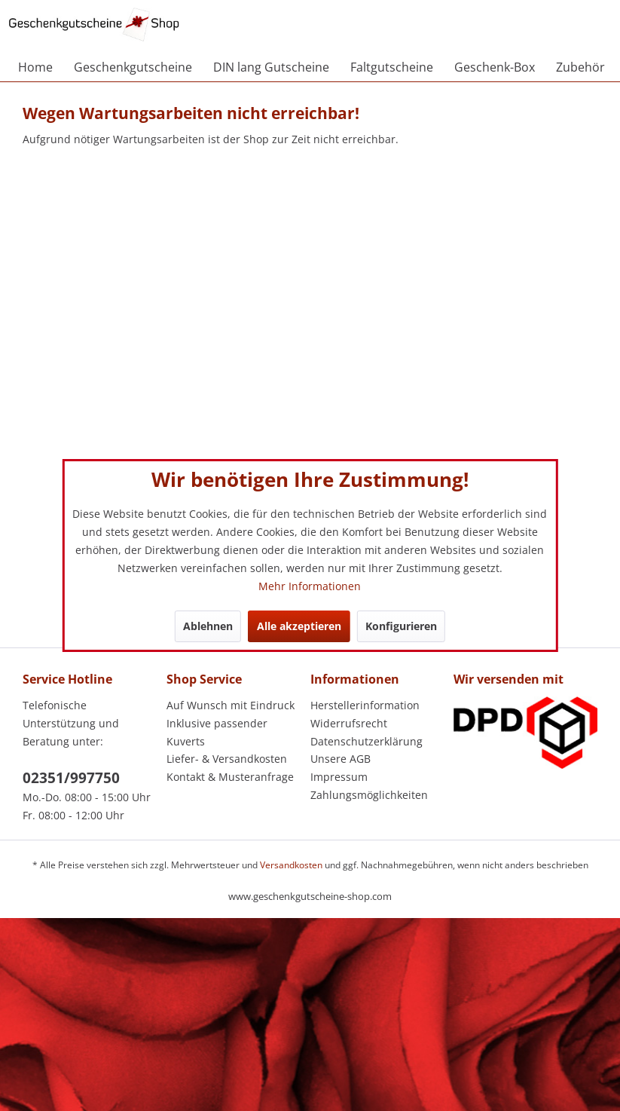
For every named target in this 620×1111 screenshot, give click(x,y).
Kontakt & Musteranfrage (230, 777)
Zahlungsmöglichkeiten (369, 795)
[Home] (35, 67)
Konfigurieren (401, 626)
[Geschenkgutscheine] (133, 67)
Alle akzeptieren (299, 626)
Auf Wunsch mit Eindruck (230, 705)
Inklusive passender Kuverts (216, 732)
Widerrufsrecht (348, 723)
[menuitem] (35, 67)
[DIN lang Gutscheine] (271, 67)
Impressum (339, 777)
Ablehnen (208, 626)
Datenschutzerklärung (366, 741)
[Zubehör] (580, 67)
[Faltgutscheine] (392, 67)
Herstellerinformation (365, 705)
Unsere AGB (340, 758)
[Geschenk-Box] (494, 67)
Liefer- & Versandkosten (226, 758)
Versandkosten (291, 864)
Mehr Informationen (309, 586)
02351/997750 (71, 778)
